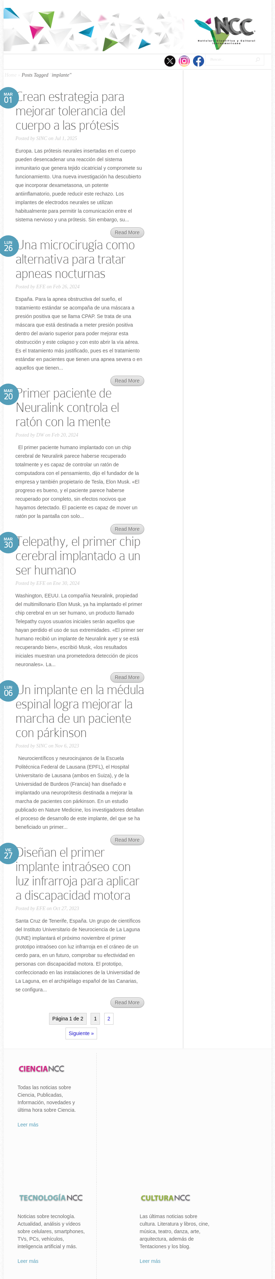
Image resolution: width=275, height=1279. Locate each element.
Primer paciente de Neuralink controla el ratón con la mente (67, 407)
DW (40, 435)
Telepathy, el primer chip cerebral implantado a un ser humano (77, 555)
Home (10, 75)
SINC (41, 138)
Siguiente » (81, 1033)
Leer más (28, 1124)
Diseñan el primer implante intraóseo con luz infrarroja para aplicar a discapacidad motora (77, 874)
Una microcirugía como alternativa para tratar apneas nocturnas (75, 259)
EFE (40, 286)
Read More (127, 232)
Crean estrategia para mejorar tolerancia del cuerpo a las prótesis (70, 111)
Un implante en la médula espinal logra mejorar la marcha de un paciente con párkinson (79, 711)
